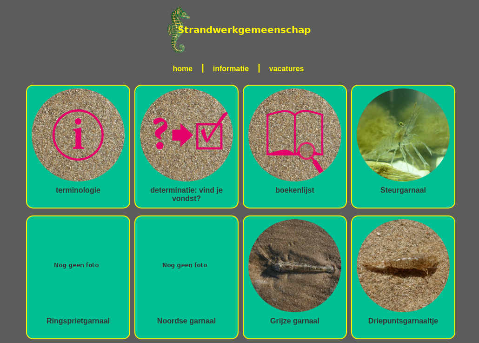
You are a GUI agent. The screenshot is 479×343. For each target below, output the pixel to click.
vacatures (286, 69)
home (183, 69)
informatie (231, 69)
